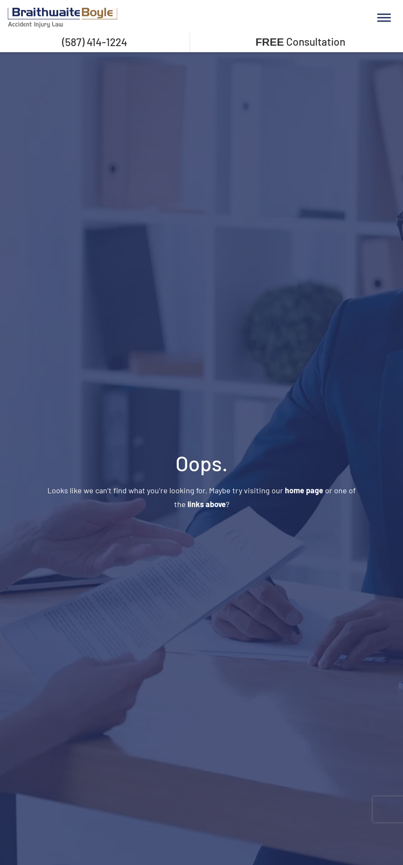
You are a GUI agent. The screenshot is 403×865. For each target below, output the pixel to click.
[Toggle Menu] (384, 17)
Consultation (300, 41)
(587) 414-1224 (94, 41)
